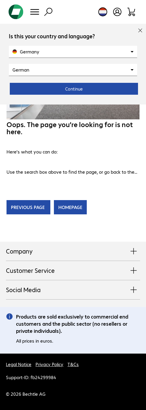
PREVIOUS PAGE (28, 207)
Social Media (73, 290)
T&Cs (73, 364)
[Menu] (34, 12)
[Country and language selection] (102, 11)
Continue (74, 89)
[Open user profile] (117, 12)
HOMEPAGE (70, 207)
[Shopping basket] (131, 12)
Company (73, 251)
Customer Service (73, 270)
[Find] (48, 12)
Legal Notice (18, 364)
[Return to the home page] (16, 12)
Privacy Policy (49, 364)
